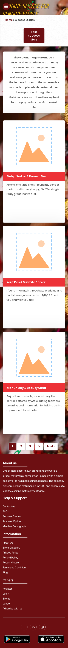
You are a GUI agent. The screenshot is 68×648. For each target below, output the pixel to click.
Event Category (11, 547)
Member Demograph (14, 526)
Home (9, 20)
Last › (51, 446)
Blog (5, 572)
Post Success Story (34, 35)
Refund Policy (10, 557)
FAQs (6, 511)
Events (6, 598)
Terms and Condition (14, 567)
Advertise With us (12, 608)
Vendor (7, 603)
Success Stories (12, 516)
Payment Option (12, 521)
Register (7, 588)
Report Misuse (11, 562)
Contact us (9, 506)
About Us (8, 542)
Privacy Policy (10, 552)
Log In (6, 593)
